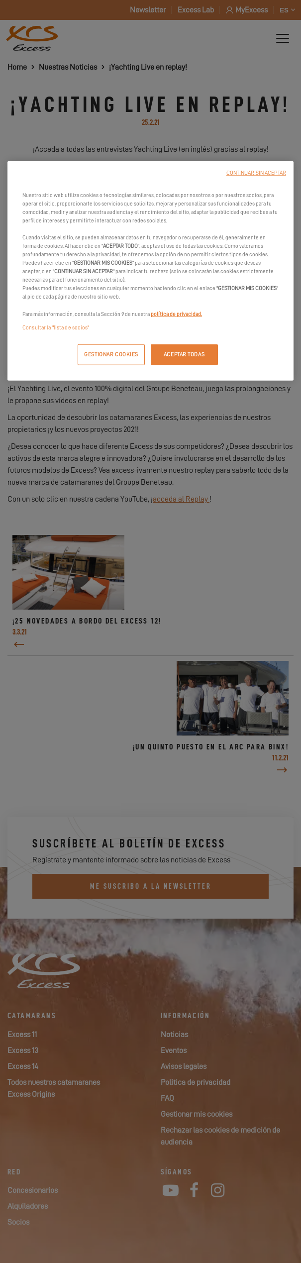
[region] (150, 270)
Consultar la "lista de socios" (55, 327)
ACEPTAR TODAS (184, 354)
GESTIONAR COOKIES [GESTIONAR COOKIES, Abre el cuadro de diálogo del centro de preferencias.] (111, 354)
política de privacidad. (176, 313)
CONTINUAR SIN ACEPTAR (256, 172)
